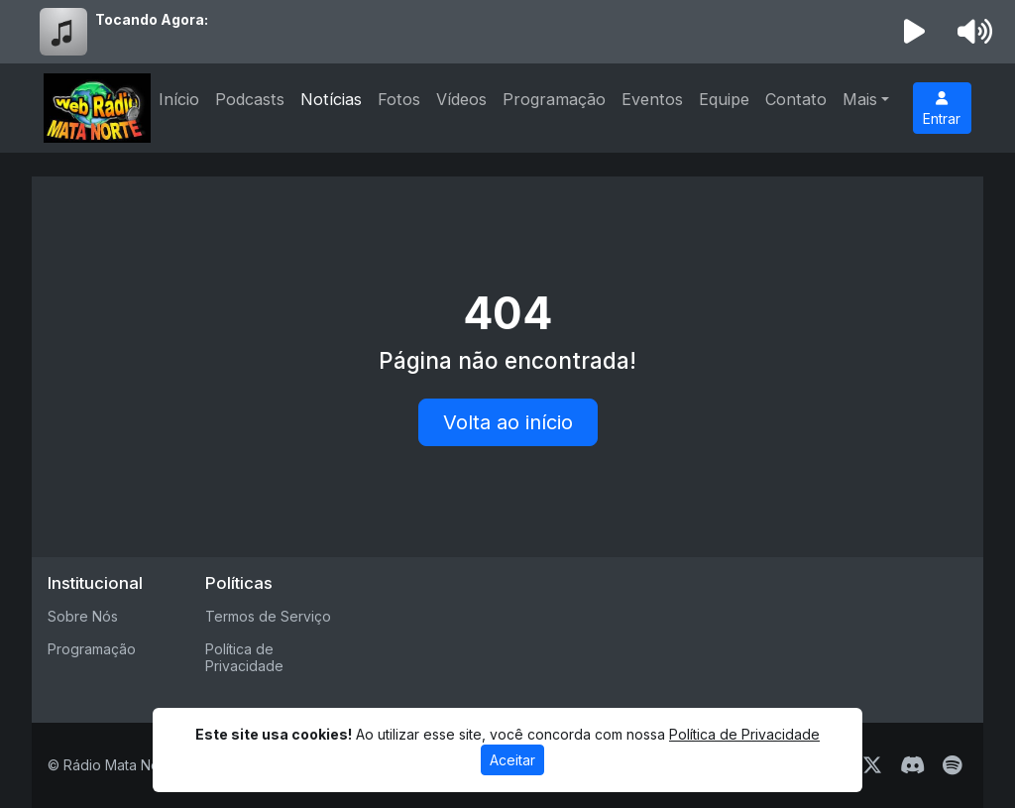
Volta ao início (508, 422)
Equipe (724, 99)
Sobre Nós (83, 616)
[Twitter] (872, 765)
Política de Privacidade (244, 657)
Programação (554, 99)
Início (179, 99)
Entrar (941, 109)
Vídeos (461, 99)
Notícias (331, 99)
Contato (796, 99)
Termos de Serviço (268, 616)
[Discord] (912, 765)
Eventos (652, 99)
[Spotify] (952, 765)
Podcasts (249, 99)
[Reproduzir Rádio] (915, 32)
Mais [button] (860, 99)
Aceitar (512, 759)
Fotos (399, 99)
